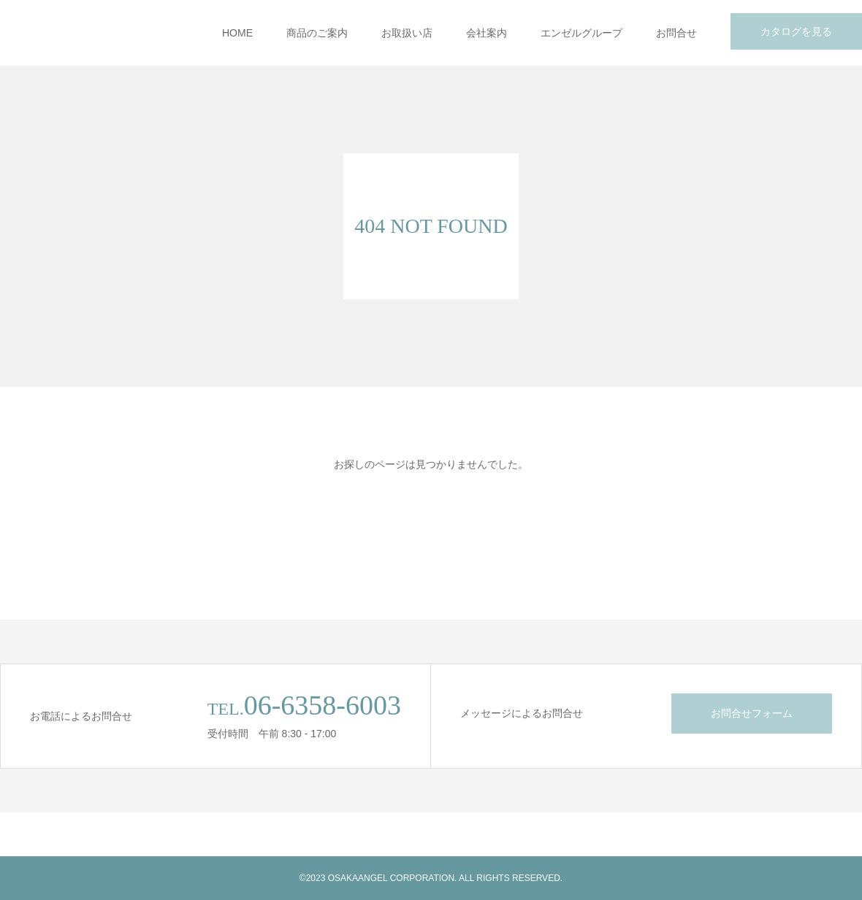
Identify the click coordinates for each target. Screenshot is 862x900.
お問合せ (676, 33)
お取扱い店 (406, 33)
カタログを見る (796, 31)
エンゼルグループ (581, 33)
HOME (237, 33)
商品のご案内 (317, 33)
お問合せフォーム (752, 713)
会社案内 (486, 33)
